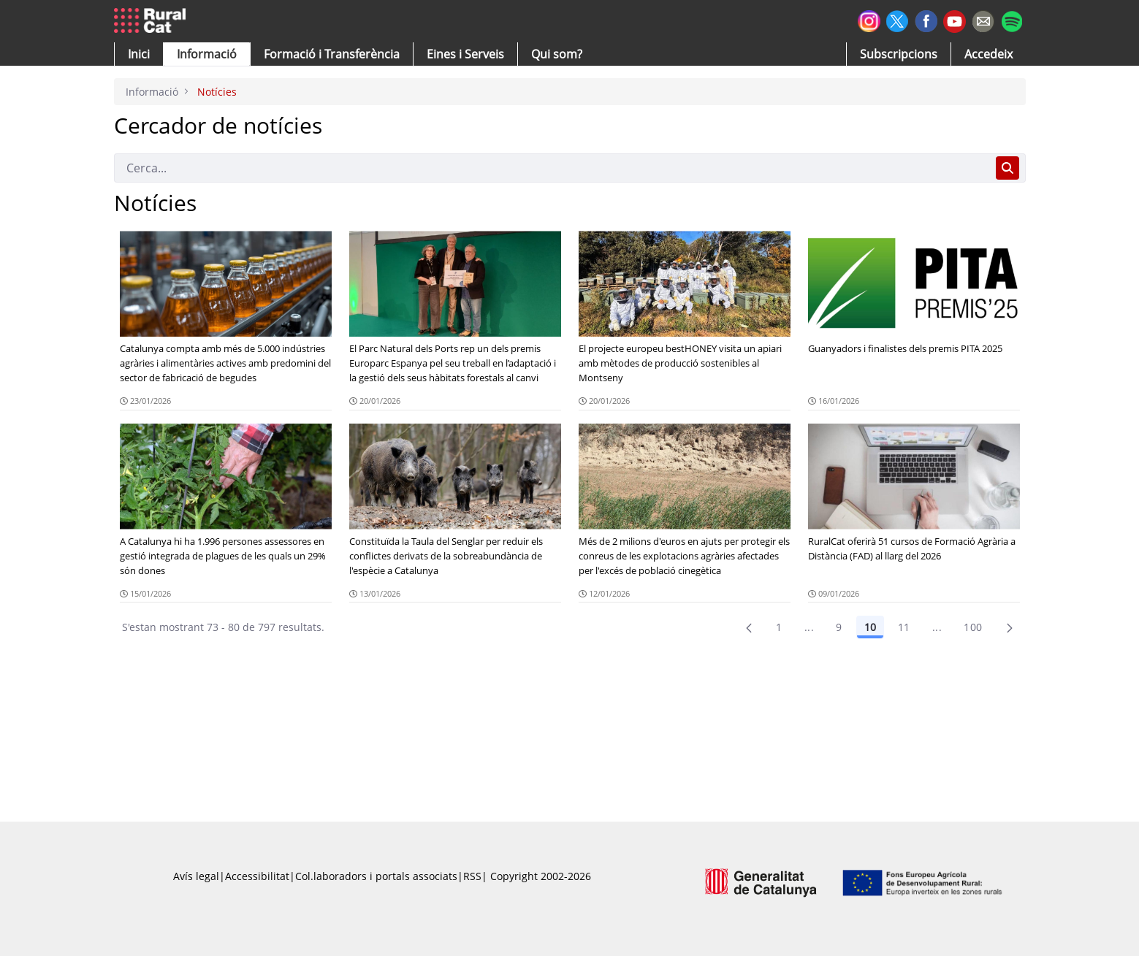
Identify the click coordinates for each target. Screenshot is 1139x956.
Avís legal (196, 876)
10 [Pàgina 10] (870, 627)
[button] (139, 54)
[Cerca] (552, 168)
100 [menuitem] (973, 627)
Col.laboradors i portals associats (376, 876)
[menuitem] (332, 54)
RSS (472, 876)
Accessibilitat (257, 876)
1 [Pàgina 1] (779, 627)
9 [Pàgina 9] (839, 627)
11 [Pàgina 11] (904, 627)
